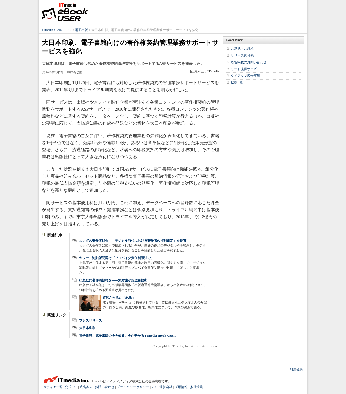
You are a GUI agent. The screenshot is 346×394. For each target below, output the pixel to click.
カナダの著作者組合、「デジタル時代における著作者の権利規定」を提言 (132, 241)
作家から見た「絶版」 (119, 297)
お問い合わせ (104, 387)
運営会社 (165, 387)
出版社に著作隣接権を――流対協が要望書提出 (113, 280)
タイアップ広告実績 (245, 76)
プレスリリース (90, 320)
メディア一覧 (53, 387)
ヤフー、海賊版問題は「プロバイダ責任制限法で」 (116, 258)
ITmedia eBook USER (65, 12)
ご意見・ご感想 (242, 49)
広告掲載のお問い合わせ (249, 62)
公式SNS (71, 387)
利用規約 (296, 370)
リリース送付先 (242, 55)
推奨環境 (196, 387)
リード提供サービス (245, 69)
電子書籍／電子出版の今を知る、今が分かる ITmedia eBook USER (127, 335)
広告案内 (86, 387)
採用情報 (181, 387)
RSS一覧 (237, 82)
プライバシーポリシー (133, 387)
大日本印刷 (87, 328)
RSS (154, 387)
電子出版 (81, 30)
